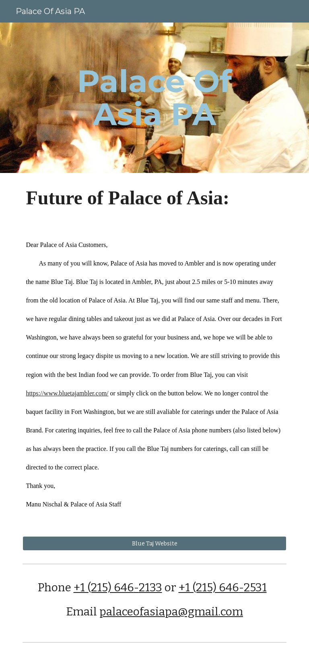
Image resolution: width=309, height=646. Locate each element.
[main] (154, 97)
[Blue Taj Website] (154, 543)
